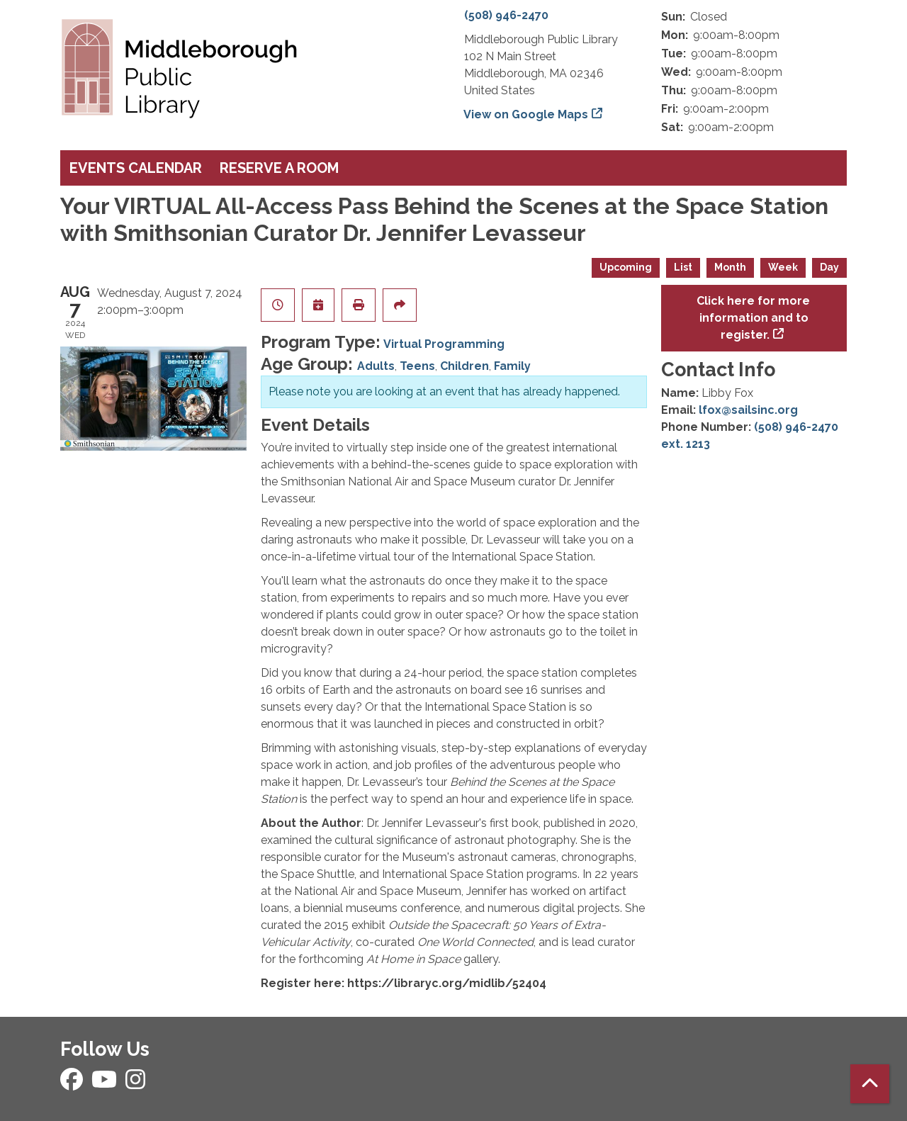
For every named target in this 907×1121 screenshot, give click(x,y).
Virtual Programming (444, 344)
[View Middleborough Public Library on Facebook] (73, 1084)
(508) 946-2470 (506, 15)
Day (829, 267)
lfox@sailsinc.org (748, 410)
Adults (376, 366)
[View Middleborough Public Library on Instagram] (135, 1084)
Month (730, 267)
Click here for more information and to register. (753, 318)
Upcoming (625, 267)
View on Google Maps (526, 114)
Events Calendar (135, 167)
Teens (417, 366)
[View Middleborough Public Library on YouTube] (105, 1084)
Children (464, 366)
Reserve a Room (279, 167)
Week (783, 267)
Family (512, 366)
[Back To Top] (869, 1083)
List (683, 267)
